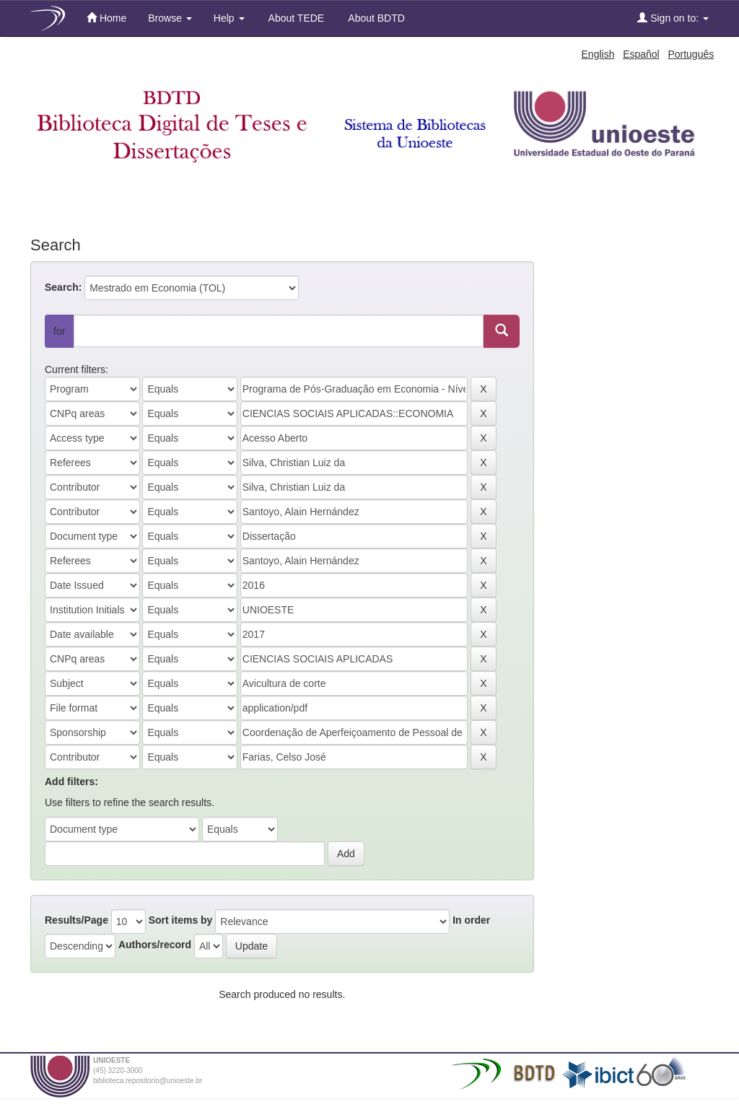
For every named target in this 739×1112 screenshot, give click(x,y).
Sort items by (181, 920)
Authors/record (154, 944)
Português (691, 54)
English (598, 54)
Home (106, 18)
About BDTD (375, 18)
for (59, 331)
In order (471, 920)
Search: (63, 287)
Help (229, 18)
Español (641, 54)
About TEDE (295, 18)
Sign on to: (673, 18)
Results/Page (76, 920)
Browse (170, 18)
